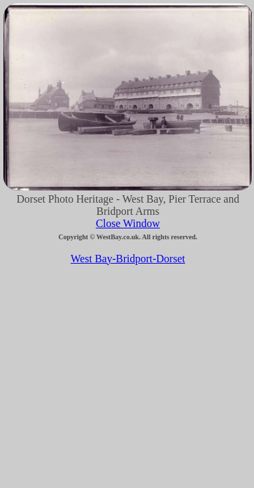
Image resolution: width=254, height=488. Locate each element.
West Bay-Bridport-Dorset (127, 258)
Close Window (128, 223)
